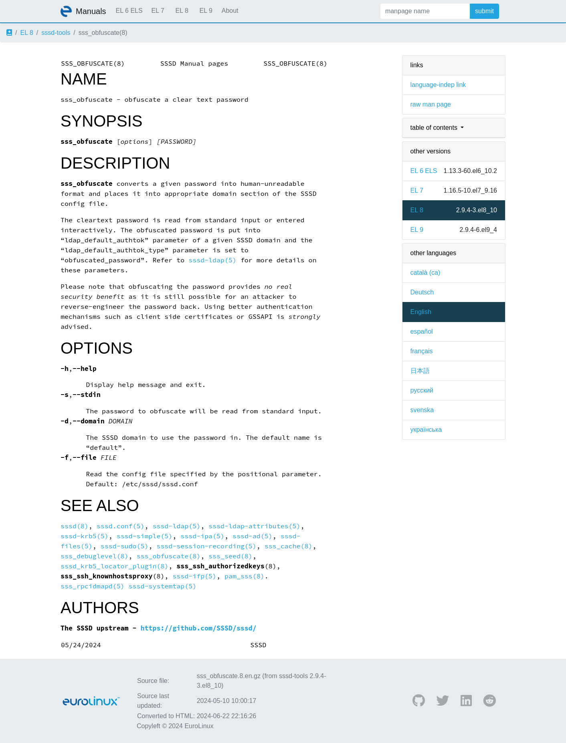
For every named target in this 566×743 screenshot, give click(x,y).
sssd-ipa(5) (202, 536)
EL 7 (157, 10)
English (420, 311)
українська (426, 429)
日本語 (420, 370)
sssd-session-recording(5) (206, 546)
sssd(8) (75, 526)
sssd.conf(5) (121, 526)
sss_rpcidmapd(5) (93, 586)
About (230, 10)
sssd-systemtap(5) (163, 586)
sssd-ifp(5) (194, 576)
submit (484, 11)
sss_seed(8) (230, 556)
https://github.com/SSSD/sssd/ (199, 628)
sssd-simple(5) (145, 536)
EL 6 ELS (129, 10)
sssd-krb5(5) (85, 536)
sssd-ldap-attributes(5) (254, 526)
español (421, 331)
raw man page (430, 104)
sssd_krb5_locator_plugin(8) (114, 566)
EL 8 (181, 10)
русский (421, 390)
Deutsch (422, 292)
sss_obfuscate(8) (169, 556)
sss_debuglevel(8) (95, 556)
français (421, 351)
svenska (422, 410)
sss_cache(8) (289, 546)
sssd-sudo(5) (125, 546)
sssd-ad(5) (252, 536)
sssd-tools (55, 32)
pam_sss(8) (244, 576)
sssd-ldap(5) (212, 260)
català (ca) (425, 272)
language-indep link (438, 84)
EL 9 (205, 10)
